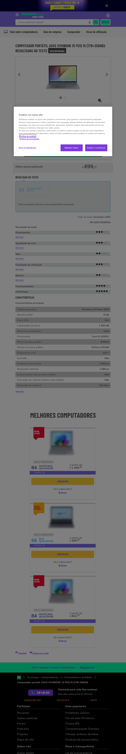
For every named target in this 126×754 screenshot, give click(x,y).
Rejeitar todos (72, 147)
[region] (63, 131)
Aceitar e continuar (96, 147)
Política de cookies (28, 136)
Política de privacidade (29, 138)
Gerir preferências (27, 147)
